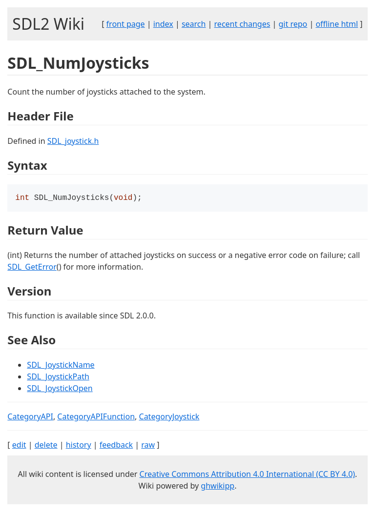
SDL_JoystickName (60, 365)
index (163, 24)
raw (148, 445)
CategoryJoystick (169, 417)
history (78, 445)
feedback (116, 445)
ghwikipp (217, 486)
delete (46, 445)
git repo (293, 24)
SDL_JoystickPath (58, 377)
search (194, 24)
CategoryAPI (30, 417)
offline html (336, 24)
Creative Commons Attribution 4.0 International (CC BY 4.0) (247, 475)
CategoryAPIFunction (96, 417)
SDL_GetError (31, 267)
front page (125, 24)
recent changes (242, 24)
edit (19, 445)
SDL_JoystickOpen (59, 389)
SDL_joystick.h (73, 141)
